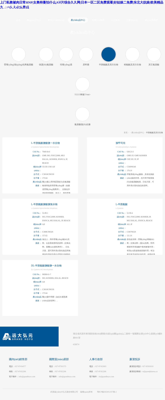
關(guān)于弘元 (34, 20)
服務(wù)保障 (98, 20)
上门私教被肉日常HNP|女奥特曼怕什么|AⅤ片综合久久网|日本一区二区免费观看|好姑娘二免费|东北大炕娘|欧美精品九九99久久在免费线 (48, 399)
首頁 (18, 20)
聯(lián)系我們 (151, 20)
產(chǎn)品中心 (78, 20)
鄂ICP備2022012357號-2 (107, 392)
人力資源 (115, 20)
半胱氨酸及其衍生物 (154, 133)
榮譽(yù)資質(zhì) (56, 20)
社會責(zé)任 (132, 20)
